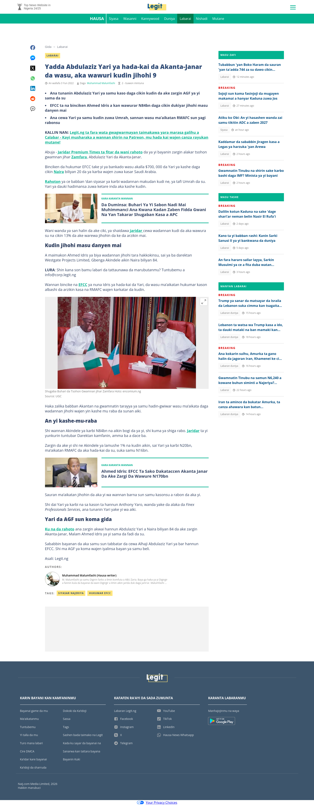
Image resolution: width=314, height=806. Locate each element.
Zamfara (79, 157)
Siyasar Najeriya (71, 594)
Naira (59, 172)
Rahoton (53, 182)
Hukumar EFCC (100, 594)
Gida (48, 48)
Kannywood (150, 19)
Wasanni (129, 19)
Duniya (169, 19)
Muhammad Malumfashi (101, 84)
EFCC (83, 285)
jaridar (136, 231)
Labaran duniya (229, 314)
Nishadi (201, 19)
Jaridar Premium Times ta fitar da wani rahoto (100, 153)
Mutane (218, 19)
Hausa (97, 19)
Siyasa (113, 19)
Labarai (185, 19)
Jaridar (193, 431)
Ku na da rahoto (59, 530)
